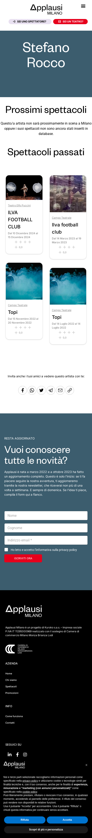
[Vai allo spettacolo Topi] (24, 298)
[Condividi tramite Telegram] (51, 393)
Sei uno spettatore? (29, 21)
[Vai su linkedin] (10, 755)
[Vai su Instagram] (25, 755)
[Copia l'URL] (60, 393)
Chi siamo (11, 679)
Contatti (10, 722)
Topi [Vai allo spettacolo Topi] (13, 312)
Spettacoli (11, 686)
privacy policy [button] (30, 780)
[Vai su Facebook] (17, 755)
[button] (83, 5)
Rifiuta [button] (25, 819)
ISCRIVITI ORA (23, 558)
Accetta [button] (67, 819)
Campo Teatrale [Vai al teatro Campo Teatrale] (61, 217)
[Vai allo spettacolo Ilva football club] (68, 211)
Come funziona (14, 716)
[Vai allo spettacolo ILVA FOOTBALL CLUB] (24, 199)
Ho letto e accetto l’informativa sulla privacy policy (44, 550)
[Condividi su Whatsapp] (32, 393)
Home (8, 673)
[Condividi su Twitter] (42, 393)
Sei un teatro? (70, 21)
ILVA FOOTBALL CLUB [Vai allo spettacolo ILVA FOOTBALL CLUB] (20, 219)
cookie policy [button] (30, 791)
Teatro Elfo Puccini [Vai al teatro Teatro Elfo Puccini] (19, 205)
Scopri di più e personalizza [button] (46, 829)
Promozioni (11, 692)
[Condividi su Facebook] (22, 393)
